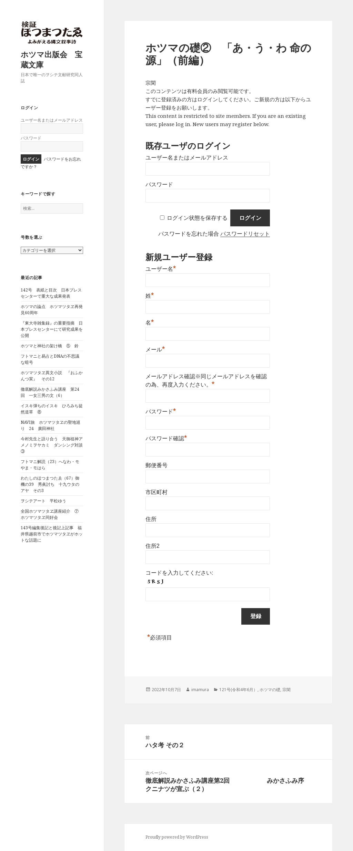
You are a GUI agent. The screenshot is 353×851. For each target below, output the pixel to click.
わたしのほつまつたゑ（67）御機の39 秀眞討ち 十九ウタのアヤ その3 (50, 484)
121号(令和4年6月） (238, 690)
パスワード (31, 138)
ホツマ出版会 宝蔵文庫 (51, 59)
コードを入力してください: (179, 573)
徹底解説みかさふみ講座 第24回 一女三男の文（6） (50, 392)
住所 (151, 519)
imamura (200, 690)
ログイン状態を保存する (197, 218)
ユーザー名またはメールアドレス (52, 120)
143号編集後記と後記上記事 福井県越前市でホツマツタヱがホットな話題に (52, 534)
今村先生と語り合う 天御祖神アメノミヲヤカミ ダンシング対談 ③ (54, 445)
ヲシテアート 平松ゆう (43, 501)
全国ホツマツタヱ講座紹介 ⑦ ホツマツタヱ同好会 (52, 514)
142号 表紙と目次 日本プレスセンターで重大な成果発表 (51, 293)
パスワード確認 (166, 438)
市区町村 (156, 492)
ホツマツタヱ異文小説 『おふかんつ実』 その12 (52, 376)
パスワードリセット (245, 234)
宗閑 (286, 690)
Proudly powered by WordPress (176, 837)
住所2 (152, 546)
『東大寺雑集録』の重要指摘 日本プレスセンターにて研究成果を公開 (52, 329)
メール (155, 349)
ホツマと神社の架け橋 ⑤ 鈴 (50, 346)
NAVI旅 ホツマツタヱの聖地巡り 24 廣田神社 (50, 425)
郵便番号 (156, 465)
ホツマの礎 (270, 690)
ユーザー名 (160, 269)
